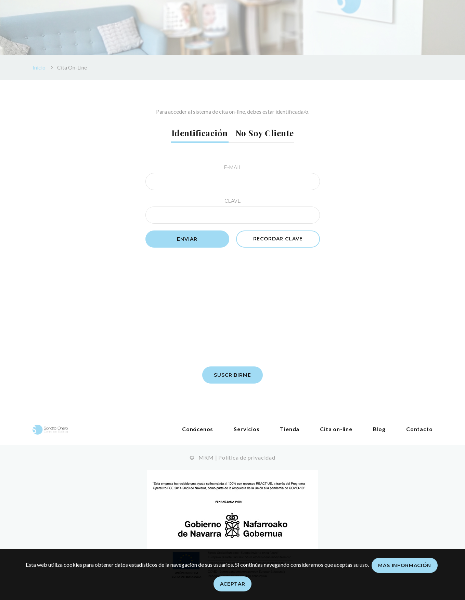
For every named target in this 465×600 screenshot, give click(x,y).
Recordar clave (278, 239)
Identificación (199, 132)
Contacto (419, 429)
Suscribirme (232, 375)
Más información (404, 565)
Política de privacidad (246, 457)
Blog (379, 429)
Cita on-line (336, 429)
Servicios (246, 429)
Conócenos (197, 429)
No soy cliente (264, 132)
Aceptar (232, 584)
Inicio (39, 67)
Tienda (289, 429)
